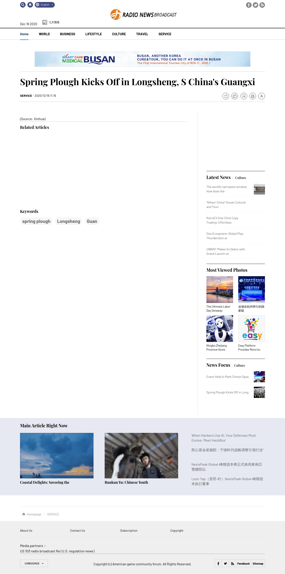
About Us (26, 530)
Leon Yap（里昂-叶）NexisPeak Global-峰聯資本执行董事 (227, 481)
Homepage (34, 514)
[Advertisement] (53, 170)
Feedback (243, 563)
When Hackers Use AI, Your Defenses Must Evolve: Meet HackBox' (223, 437)
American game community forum (136, 564)
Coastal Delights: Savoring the (44, 482)
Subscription (129, 530)
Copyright (176, 530)
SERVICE (26, 95)
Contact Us (77, 530)
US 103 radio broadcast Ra (40, 551)
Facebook (249, 5)
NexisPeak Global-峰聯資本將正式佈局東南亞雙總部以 (226, 466)
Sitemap (258, 563)
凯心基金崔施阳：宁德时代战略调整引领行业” (227, 450)
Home (24, 34)
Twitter (255, 5)
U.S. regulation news (77, 551)
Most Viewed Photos (226, 270)
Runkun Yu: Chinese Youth (126, 482)
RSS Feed (262, 5)
